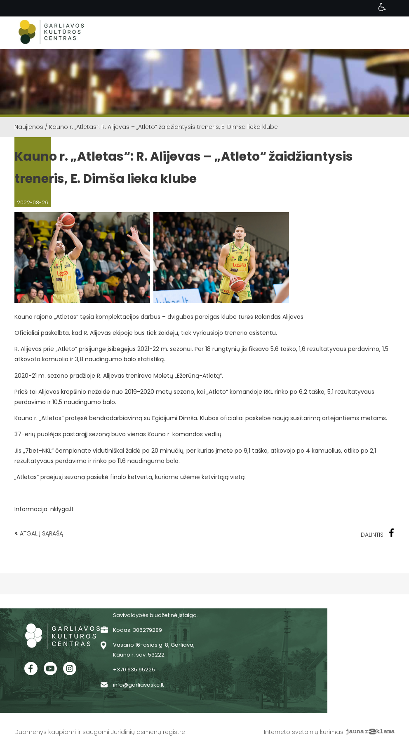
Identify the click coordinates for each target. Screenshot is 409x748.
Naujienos (28, 127)
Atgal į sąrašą (38, 533)
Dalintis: (378, 533)
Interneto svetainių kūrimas (303, 732)
